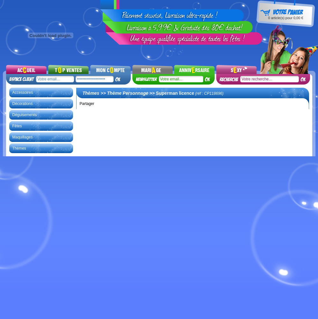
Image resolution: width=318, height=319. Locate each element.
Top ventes (68, 69)
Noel (194, 69)
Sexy (236, 69)
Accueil (26, 69)
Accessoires (22, 92)
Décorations (22, 103)
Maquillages (22, 137)
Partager (87, 103)
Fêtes (17, 126)
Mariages (152, 69)
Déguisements (24, 115)
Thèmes (19, 148)
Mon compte (110, 69)
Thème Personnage (127, 93)
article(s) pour (285, 18)
